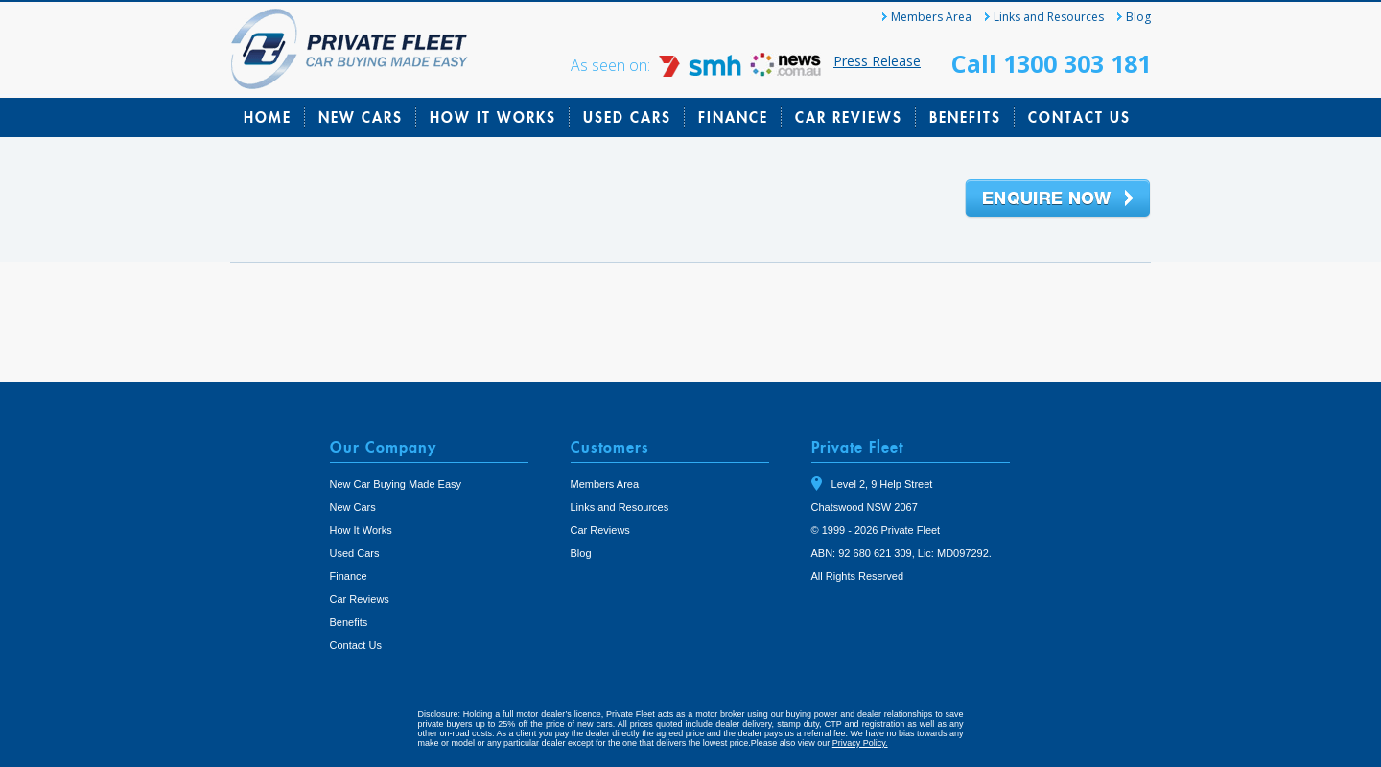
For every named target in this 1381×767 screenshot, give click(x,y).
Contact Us (1079, 117)
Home (268, 117)
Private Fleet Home (349, 49)
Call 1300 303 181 (1051, 63)
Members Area (931, 17)
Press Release (877, 61)
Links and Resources (1049, 17)
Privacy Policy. (860, 743)
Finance (733, 117)
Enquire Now (1058, 199)
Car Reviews (848, 117)
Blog (1138, 17)
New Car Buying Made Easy (396, 484)
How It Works (493, 117)
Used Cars (627, 117)
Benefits (965, 117)
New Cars (360, 117)
